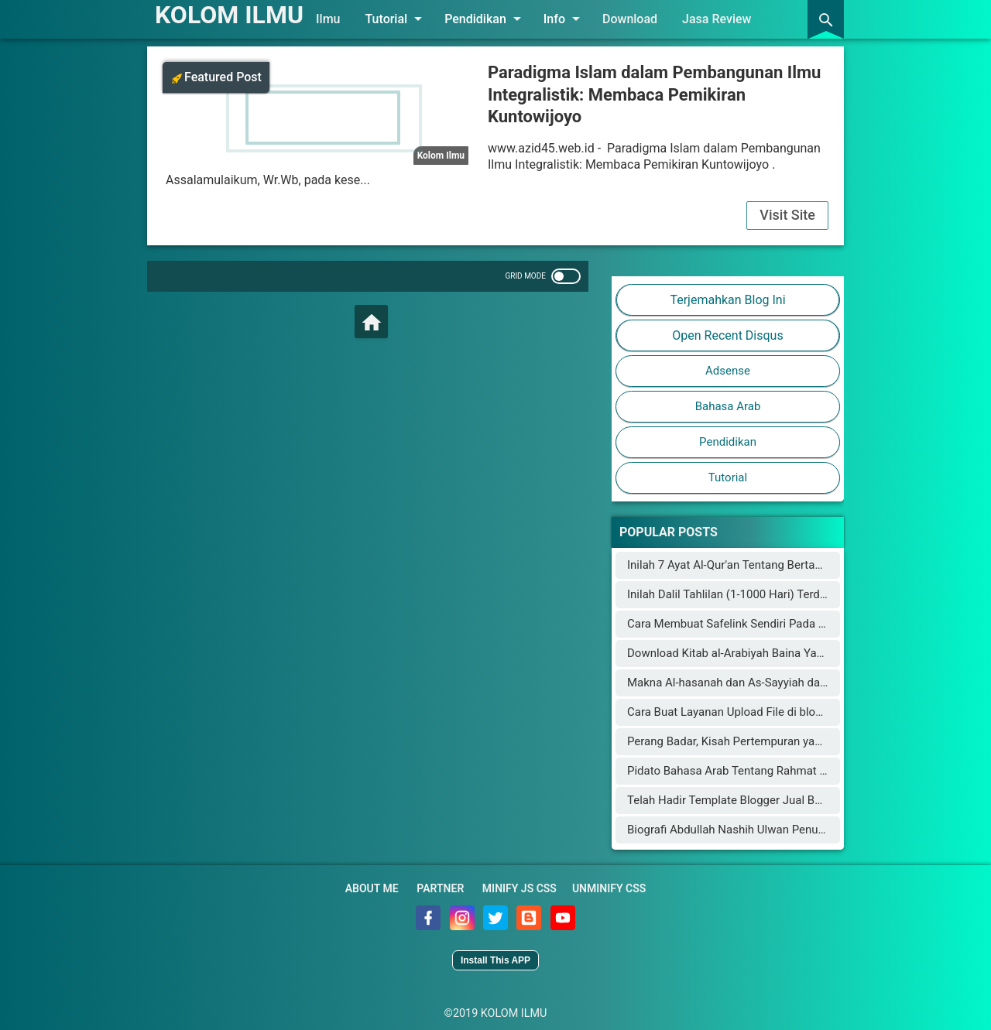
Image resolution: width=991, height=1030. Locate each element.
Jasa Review (716, 19)
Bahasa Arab (728, 406)
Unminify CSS (609, 888)
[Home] (371, 321)
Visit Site (787, 215)
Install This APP (495, 960)
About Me (372, 888)
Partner (440, 888)
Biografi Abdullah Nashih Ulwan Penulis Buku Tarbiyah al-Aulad (788, 830)
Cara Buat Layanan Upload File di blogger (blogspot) (761, 712)
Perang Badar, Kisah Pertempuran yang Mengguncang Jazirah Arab (799, 741)
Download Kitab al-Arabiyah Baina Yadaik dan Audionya (769, 653)
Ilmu (328, 19)
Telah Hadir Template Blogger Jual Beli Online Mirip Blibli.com (786, 800)
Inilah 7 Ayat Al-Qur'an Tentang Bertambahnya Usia (757, 565)
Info (564, 18)
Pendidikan (485, 18)
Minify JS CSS (519, 888)
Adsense (727, 371)
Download (629, 19)
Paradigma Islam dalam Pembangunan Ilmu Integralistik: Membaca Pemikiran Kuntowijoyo (654, 94)
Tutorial (396, 18)
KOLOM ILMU (229, 14)
